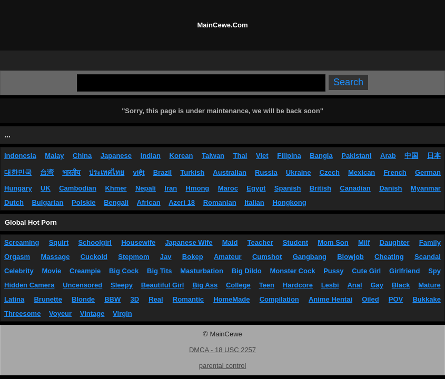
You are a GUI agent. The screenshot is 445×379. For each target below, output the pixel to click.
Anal (354, 285)
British (320, 188)
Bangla (321, 155)
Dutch (14, 202)
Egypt (255, 188)
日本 (434, 155)
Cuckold (94, 257)
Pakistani (356, 155)
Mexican (361, 172)
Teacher (260, 242)
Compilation (279, 299)
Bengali (116, 202)
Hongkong (289, 202)
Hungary (18, 188)
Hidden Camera (29, 285)
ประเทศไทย (106, 172)
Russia (266, 172)
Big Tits (159, 271)
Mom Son (333, 242)
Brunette (48, 299)
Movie (51, 271)
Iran (170, 188)
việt (138, 172)
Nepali (145, 188)
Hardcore (298, 285)
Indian (151, 155)
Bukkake (426, 299)
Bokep (192, 257)
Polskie (84, 202)
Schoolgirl (95, 242)
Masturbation (201, 271)
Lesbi (330, 285)
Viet (262, 155)
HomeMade (231, 299)
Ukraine (298, 172)
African (149, 202)
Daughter (395, 242)
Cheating (389, 257)
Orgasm (17, 257)
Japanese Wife (188, 242)
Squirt (59, 242)
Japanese (116, 155)
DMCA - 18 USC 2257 (222, 350)
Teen (266, 285)
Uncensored (82, 285)
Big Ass (204, 285)
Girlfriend (404, 271)
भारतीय (71, 172)
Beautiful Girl (162, 285)
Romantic (188, 299)
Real (156, 299)
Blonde (83, 299)
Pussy (333, 271)
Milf (364, 242)
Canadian (355, 188)
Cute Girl (366, 271)
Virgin (122, 313)
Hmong (198, 188)
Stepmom (133, 257)
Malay (54, 155)
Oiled (370, 299)
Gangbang (310, 257)
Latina (14, 299)
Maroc (228, 188)
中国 (411, 155)
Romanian (219, 202)
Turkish (192, 172)
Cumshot (267, 257)
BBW (112, 299)
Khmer (115, 188)
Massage (55, 257)
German (428, 172)
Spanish (287, 188)
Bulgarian (47, 202)
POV (396, 299)
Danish (390, 188)
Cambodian (77, 188)
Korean (181, 155)
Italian (254, 202)
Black (401, 285)
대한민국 (18, 172)
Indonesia (20, 155)
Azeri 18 (182, 202)
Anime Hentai (330, 299)
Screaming (21, 242)
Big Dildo (247, 271)
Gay (376, 285)
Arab (388, 155)
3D (134, 299)
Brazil (162, 172)
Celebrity (19, 271)
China (82, 155)
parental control (222, 366)
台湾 (47, 172)
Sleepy (122, 285)
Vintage (92, 313)
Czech (330, 172)
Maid (230, 242)
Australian (229, 172)
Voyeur (60, 313)
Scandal (427, 257)
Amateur (228, 257)
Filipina (289, 155)
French (394, 172)
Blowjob (350, 257)
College (238, 285)
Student (295, 242)
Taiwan (213, 155)
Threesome (22, 313)
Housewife (138, 242)
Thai (240, 155)
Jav (166, 257)
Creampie (85, 271)
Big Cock (124, 271)
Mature (429, 285)
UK (46, 188)
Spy (434, 271)
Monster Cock (292, 271)
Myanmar (426, 188)
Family (430, 242)
